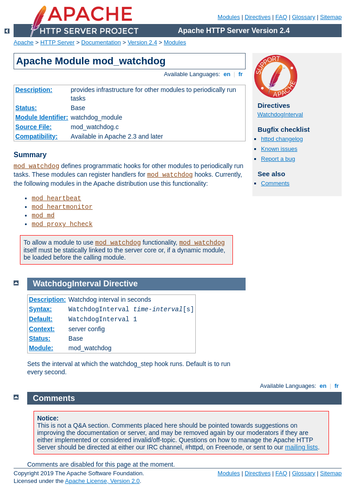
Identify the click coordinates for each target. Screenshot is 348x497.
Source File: (33, 126)
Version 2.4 (142, 42)
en (227, 74)
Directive (120, 283)
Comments (275, 183)
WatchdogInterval (280, 114)
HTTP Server (57, 42)
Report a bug (278, 158)
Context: (42, 329)
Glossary (303, 17)
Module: (41, 348)
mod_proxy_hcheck (62, 224)
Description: (34, 89)
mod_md (43, 215)
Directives (258, 17)
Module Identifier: (41, 117)
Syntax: (40, 309)
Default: (41, 319)
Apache (24, 42)
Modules (229, 17)
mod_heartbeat (56, 198)
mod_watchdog (36, 166)
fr (241, 74)
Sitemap (331, 17)
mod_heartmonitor (62, 207)
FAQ (281, 17)
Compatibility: (36, 136)
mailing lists (301, 447)
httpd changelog (282, 138)
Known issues (279, 148)
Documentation (101, 42)
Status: (26, 107)
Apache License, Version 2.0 (102, 481)
